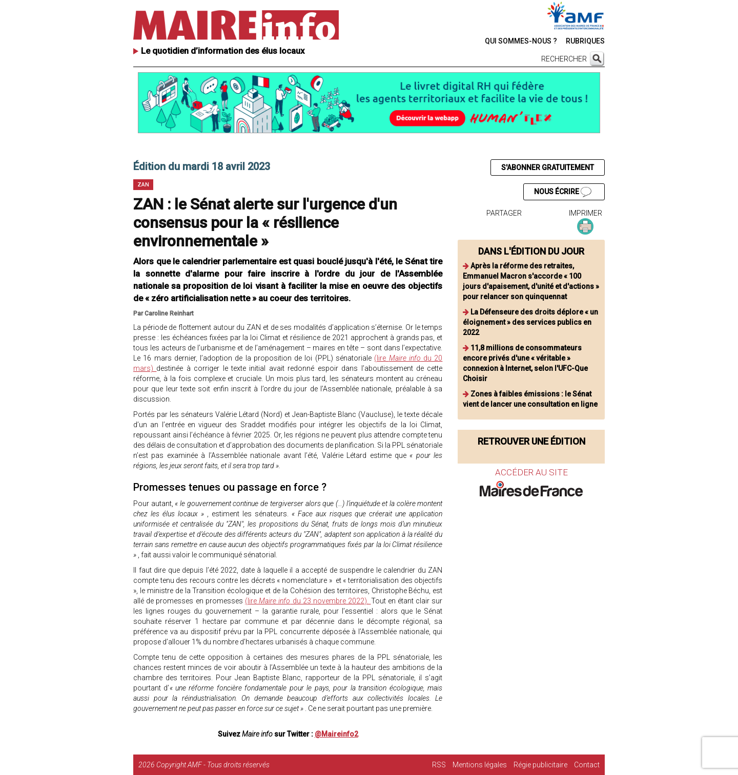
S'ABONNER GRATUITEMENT (547, 167)
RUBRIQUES (585, 41)
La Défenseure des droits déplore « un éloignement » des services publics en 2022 (530, 322)
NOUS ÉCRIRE (562, 192)
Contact (587, 765)
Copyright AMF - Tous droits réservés (213, 765)
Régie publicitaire (540, 765)
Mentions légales (480, 765)
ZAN (143, 184)
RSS (439, 765)
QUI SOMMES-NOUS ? (521, 41)
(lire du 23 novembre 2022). (308, 601)
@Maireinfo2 (336, 734)
